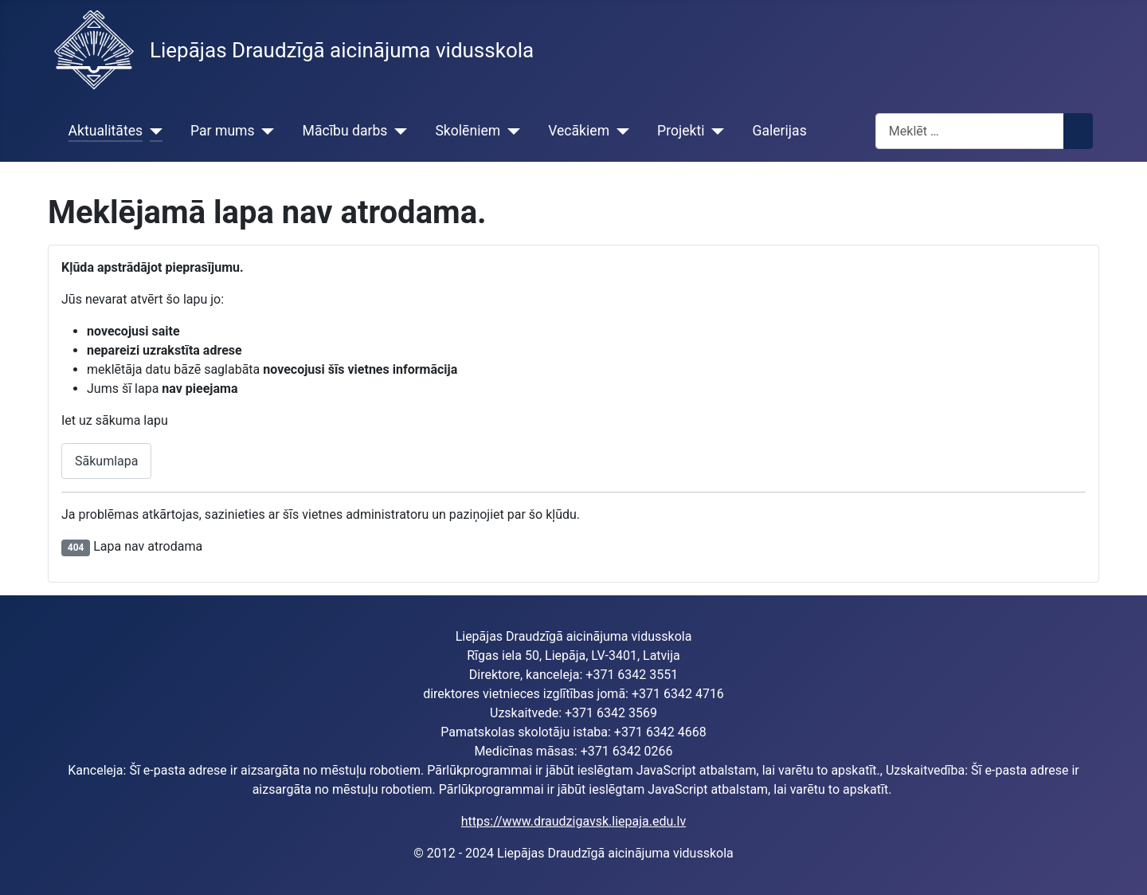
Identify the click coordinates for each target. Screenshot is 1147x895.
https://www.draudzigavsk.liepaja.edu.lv (573, 821)
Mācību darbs (345, 131)
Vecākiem (578, 131)
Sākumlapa (106, 461)
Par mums (222, 131)
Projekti (680, 131)
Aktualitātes (106, 131)
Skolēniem (467, 131)
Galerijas (779, 131)
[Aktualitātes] (152, 130)
